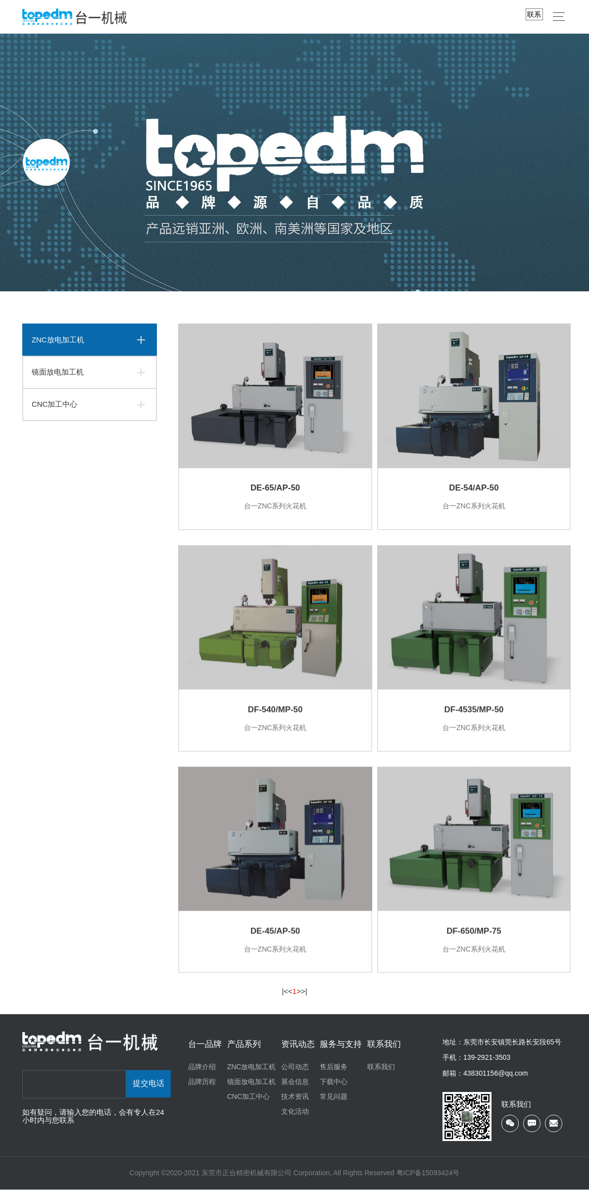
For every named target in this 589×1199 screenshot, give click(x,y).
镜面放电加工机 (58, 372)
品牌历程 (202, 1091)
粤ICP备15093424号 (428, 1183)
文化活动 (295, 1121)
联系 (534, 14)
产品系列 (244, 1053)
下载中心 (333, 1091)
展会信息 (295, 1091)
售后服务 (333, 1076)
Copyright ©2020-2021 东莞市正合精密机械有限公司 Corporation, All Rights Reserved (263, 1183)
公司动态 (295, 1076)
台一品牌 (205, 1053)
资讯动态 (298, 1053)
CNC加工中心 (55, 404)
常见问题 (333, 1106)
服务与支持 (341, 1053)
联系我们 (384, 1053)
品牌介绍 (202, 1076)
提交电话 (148, 1094)
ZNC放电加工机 (58, 339)
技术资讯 (295, 1106)
